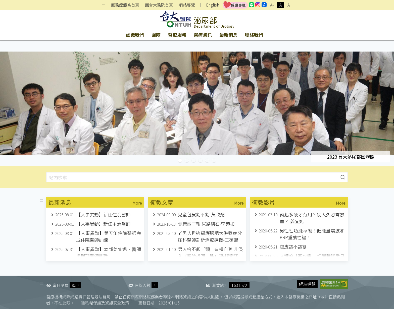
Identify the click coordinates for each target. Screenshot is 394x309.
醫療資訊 (203, 34)
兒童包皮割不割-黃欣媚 (201, 214)
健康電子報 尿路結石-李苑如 (206, 223)
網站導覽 (187, 5)
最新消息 (228, 34)
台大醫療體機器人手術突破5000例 (188, 160)
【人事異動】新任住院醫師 (103, 214)
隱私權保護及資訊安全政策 (105, 303)
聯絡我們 (254, 34)
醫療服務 (177, 34)
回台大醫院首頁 (159, 5)
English (212, 5)
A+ (289, 5)
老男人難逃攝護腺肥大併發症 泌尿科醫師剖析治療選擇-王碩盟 (210, 236)
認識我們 (135, 34)
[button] (343, 177)
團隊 (156, 34)
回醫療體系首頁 (125, 5)
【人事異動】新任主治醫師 (103, 223)
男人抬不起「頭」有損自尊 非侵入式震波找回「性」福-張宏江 (210, 252)
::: (103, 5)
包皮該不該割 (293, 246)
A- (272, 5)
